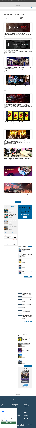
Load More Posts (18, 202)
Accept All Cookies (9, 422)
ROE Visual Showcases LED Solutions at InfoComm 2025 (17, 177)
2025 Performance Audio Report (27, 271)
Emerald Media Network (4, 0)
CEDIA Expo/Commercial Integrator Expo (17, 0)
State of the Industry (26, 405)
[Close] (16, 409)
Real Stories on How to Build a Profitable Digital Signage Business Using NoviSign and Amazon (27, 305)
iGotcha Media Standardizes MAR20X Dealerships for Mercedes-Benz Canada (13, 227)
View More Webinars (28, 321)
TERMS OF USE (17, 425)
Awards (2, 405)
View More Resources (28, 276)
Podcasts (2, 404)
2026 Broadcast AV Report (26, 249)
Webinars (24, 301)
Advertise (9, 0)
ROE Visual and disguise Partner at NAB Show (15, 33)
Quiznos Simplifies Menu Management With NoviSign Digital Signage (26, 339)
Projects (5, 107)
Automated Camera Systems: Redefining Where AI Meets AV (26, 294)
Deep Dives (24, 262)
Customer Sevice (26, 415)
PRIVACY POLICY (22, 425)
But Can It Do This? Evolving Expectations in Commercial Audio (27, 299)
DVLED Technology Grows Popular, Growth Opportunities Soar (12, 210)
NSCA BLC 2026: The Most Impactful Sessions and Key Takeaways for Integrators (26, 311)
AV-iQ (25, 0)
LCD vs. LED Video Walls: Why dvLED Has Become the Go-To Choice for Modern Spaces (13, 221)
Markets (13, 406)
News (4, 36)
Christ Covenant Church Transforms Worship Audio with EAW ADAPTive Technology (27, 350)
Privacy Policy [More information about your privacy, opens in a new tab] (6, 420)
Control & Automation (15, 404)
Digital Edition (25, 404)
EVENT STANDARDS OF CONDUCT (23, 424)
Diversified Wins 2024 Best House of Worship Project (16, 194)
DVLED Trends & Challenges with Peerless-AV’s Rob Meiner (13, 215)
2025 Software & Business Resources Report (26, 260)
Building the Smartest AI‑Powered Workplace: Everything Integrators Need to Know (27, 316)
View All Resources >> (26, 406)
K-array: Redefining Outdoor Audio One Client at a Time (26, 355)
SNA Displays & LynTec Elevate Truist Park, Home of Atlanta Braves (26, 361)
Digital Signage (14, 405)
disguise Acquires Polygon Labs (11, 50)
